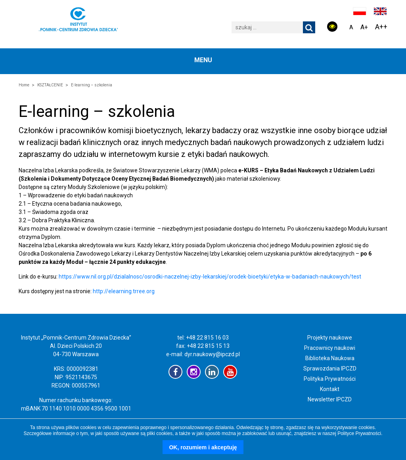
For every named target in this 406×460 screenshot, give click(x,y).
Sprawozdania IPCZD (329, 368)
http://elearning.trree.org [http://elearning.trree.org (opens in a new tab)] (124, 291)
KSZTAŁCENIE (50, 85)
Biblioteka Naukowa (329, 358)
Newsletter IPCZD (330, 399)
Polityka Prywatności (330, 379)
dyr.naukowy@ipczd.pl (212, 354)
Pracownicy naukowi (329, 348)
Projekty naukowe (329, 337)
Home (24, 85)
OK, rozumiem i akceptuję (203, 447)
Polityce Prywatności (359, 433)
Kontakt (329, 389)
